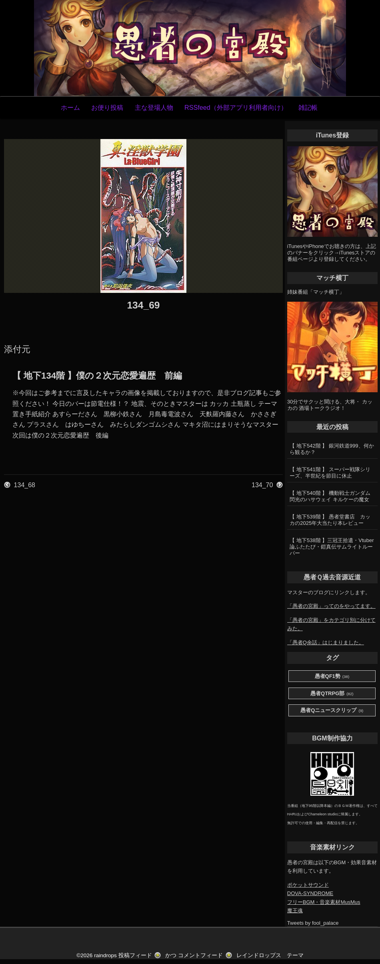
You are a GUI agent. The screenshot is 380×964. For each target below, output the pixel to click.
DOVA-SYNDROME (310, 893)
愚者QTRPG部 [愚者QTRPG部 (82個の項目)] (332, 693)
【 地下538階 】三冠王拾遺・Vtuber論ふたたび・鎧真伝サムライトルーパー (332, 546)
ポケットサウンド (308, 885)
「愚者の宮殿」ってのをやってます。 (331, 606)
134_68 (24, 485)
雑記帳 (308, 107)
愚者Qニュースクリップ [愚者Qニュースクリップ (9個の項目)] (331, 710)
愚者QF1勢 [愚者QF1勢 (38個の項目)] (332, 676)
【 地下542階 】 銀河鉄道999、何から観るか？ (332, 449)
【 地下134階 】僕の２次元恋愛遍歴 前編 (97, 376)
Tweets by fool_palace (313, 923)
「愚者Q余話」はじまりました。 (325, 642)
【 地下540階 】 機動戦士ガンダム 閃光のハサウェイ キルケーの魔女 (330, 496)
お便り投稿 (107, 107)
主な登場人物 (154, 107)
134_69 (143, 305)
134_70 (262, 485)
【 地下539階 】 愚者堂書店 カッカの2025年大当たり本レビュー (330, 520)
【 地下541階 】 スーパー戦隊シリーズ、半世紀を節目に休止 (330, 472)
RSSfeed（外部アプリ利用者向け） (235, 107)
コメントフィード (200, 955)
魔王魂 (295, 911)
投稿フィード (135, 955)
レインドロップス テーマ (270, 955)
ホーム (70, 107)
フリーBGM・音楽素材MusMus (323, 902)
